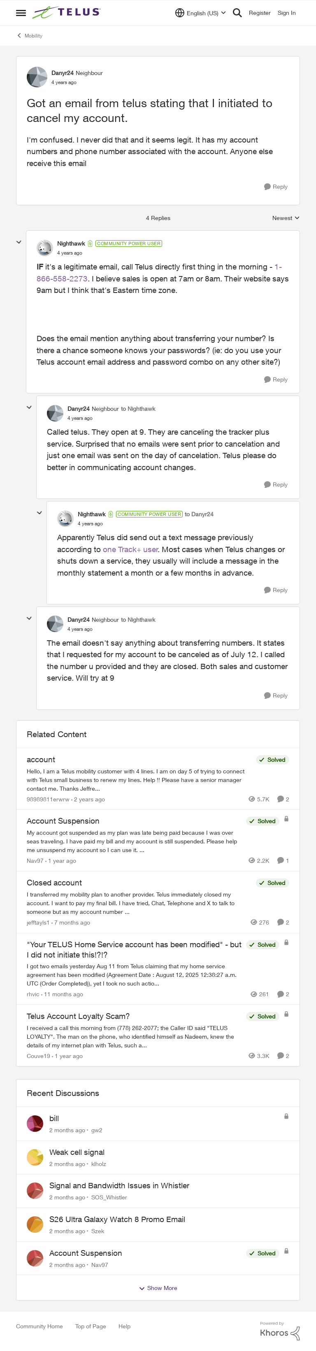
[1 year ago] (60, 860)
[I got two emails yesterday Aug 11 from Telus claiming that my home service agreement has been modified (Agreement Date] (134, 975)
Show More (158, 1288)
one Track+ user (130, 549)
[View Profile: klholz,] (35, 1157)
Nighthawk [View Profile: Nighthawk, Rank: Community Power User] (71, 243)
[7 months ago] (70, 922)
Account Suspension (85, 1252)
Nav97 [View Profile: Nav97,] (99, 1264)
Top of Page (90, 1326)
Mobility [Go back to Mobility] (29, 35)
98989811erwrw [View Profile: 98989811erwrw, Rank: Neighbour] (48, 798)
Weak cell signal (77, 1152)
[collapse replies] (19, 242)
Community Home (39, 1326)
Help (124, 1326)
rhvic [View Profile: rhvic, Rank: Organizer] (33, 993)
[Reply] (276, 186)
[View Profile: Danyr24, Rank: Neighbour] (37, 77)
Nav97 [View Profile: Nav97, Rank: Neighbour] (35, 860)
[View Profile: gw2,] (35, 1123)
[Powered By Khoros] (280, 1331)
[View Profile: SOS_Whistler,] (35, 1190)
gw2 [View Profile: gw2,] (96, 1129)
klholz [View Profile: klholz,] (98, 1163)
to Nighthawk (138, 408)
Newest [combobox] (286, 218)
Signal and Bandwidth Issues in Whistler (119, 1185)
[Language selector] (201, 13)
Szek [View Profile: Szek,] (97, 1230)
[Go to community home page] (67, 12)
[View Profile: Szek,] (35, 1224)
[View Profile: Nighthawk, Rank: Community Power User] (45, 248)
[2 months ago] (67, 1130)
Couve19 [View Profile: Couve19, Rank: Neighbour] (38, 1055)
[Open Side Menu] (21, 13)
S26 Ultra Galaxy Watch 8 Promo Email (117, 1219)
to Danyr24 (199, 513)
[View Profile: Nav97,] (35, 1258)
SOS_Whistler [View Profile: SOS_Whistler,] (109, 1197)
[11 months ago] (62, 994)
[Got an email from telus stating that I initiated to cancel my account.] (69, 253)
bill (54, 1118)
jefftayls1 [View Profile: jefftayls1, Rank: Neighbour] (38, 922)
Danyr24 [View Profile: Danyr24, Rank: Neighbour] (62, 72)
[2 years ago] (88, 798)
